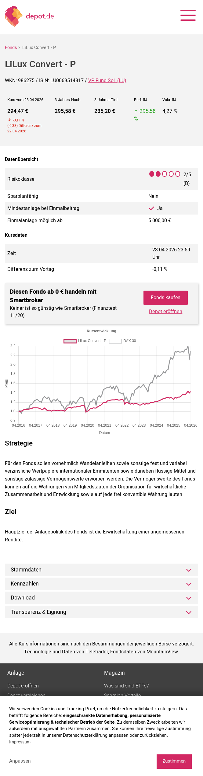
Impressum (20, 741)
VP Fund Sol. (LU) (107, 80)
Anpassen (20, 761)
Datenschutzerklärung (85, 735)
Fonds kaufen (166, 297)
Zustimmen (174, 761)
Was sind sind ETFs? (126, 686)
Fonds (11, 47)
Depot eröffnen (165, 311)
